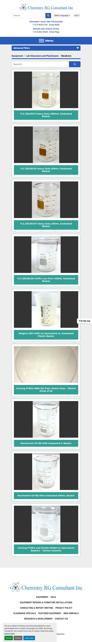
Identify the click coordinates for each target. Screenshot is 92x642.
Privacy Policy (63, 608)
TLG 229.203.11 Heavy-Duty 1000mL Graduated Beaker (46, 115)
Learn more (29, 638)
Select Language (61, 15)
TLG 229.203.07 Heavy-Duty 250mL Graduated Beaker (46, 225)
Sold (53, 597)
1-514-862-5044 (40, 32)
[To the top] (84, 321)
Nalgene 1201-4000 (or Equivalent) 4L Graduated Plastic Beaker (46, 334)
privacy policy (9, 634)
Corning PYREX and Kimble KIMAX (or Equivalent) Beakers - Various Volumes (46, 549)
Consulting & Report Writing (36, 608)
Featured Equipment (49, 613)
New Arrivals (71, 613)
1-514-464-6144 (39, 24)
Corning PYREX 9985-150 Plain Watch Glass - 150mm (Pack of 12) (46, 389)
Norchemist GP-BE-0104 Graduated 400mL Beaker (46, 495)
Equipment (42, 597)
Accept (8, 638)
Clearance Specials (24, 613)
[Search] (29, 15)
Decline (18, 638)
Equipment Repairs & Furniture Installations (46, 602)
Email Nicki (54, 24)
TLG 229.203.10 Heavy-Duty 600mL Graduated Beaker (46, 169)
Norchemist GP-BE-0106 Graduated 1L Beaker (46, 443)
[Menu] (41, 40)
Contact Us (61, 618)
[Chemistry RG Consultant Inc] (46, 586)
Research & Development (38, 618)
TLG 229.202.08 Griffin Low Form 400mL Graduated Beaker (46, 279)
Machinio (60, 634)
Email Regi (54, 32)
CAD (76, 15)
